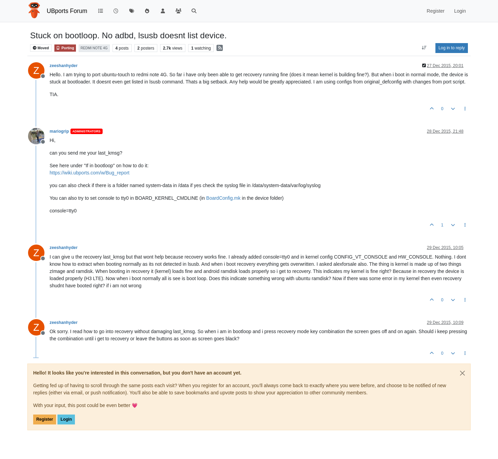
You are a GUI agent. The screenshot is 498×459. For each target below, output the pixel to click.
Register (44, 419)
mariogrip (59, 131)
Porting (65, 48)
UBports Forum (67, 11)
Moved (41, 48)
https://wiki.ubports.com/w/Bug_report (89, 172)
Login (66, 419)
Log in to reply (451, 47)
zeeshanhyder (64, 65)
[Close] (462, 373)
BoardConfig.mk (223, 198)
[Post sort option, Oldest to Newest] (424, 48)
